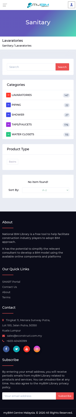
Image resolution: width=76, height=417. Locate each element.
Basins (12, 161)
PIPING (38, 105)
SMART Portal (11, 281)
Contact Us (9, 287)
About (6, 292)
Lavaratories (23, 45)
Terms (6, 297)
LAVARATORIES (38, 95)
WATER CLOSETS (38, 134)
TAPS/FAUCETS (38, 124)
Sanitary (7, 45)
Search (62, 66)
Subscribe (64, 395)
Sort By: (14, 190)
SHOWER (38, 114)
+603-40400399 (14, 341)
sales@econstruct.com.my (22, 335)
